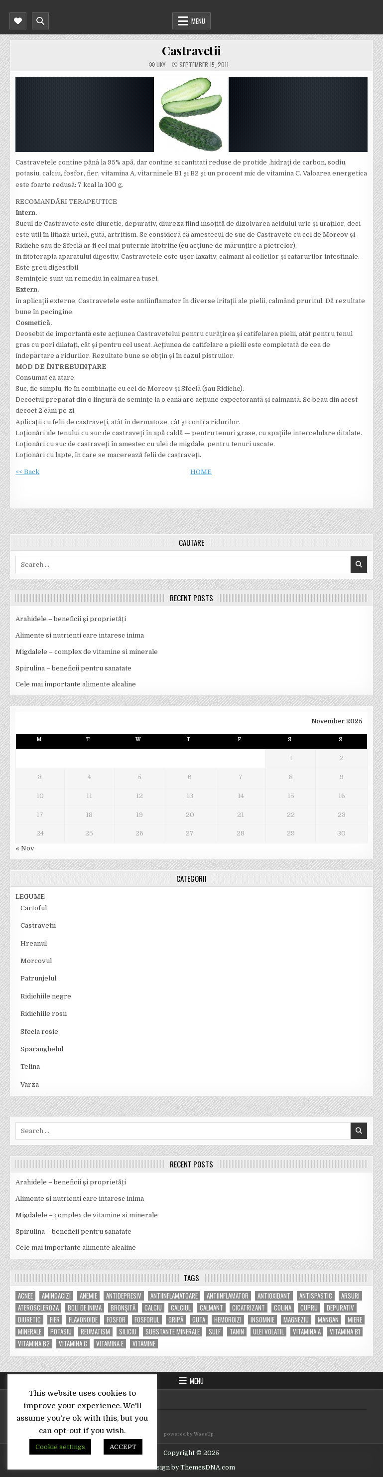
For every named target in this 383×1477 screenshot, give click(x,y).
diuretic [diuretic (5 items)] (29, 1319)
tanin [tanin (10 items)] (237, 1331)
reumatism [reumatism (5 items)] (95, 1331)
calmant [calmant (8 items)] (211, 1308)
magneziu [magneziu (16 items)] (296, 1319)
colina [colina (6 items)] (282, 1308)
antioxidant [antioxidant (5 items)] (273, 1296)
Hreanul (33, 943)
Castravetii (191, 50)
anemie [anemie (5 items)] (88, 1296)
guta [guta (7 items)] (198, 1319)
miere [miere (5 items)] (355, 1319)
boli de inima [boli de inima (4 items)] (85, 1308)
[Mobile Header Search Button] (40, 20)
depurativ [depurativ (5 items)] (340, 1308)
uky (160, 65)
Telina (30, 1066)
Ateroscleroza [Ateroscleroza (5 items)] (38, 1308)
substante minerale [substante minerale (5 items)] (172, 1331)
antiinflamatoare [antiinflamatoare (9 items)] (174, 1296)
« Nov (24, 848)
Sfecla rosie (39, 1031)
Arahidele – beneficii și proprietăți (70, 619)
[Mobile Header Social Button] (17, 20)
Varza (29, 1084)
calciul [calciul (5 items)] (181, 1308)
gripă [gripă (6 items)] (175, 1319)
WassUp (204, 1434)
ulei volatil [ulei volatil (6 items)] (268, 1331)
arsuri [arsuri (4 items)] (350, 1296)
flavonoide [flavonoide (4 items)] (83, 1319)
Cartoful (33, 908)
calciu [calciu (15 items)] (153, 1308)
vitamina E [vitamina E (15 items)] (110, 1343)
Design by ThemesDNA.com (191, 1467)
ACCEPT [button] (123, 1447)
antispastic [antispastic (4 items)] (315, 1296)
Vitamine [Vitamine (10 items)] (143, 1343)
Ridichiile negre (45, 996)
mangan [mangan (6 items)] (328, 1319)
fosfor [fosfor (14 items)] (116, 1319)
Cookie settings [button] (60, 1447)
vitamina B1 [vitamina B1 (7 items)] (345, 1331)
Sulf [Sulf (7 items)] (215, 1331)
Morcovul (36, 961)
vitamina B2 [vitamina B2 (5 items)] (34, 1343)
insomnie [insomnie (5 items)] (262, 1319)
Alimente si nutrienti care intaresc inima (79, 635)
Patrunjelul (38, 978)
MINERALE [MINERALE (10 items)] (29, 1331)
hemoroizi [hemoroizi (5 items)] (228, 1319)
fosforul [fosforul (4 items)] (146, 1319)
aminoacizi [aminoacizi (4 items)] (56, 1296)
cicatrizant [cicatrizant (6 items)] (248, 1308)
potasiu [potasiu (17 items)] (61, 1331)
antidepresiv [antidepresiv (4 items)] (123, 1296)
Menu (198, 21)
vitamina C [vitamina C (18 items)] (73, 1343)
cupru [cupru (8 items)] (309, 1308)
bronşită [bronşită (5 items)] (123, 1308)
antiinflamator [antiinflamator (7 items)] (228, 1296)
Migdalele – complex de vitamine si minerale (86, 652)
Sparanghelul (41, 1049)
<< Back (27, 472)
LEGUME (30, 896)
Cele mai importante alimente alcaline (75, 684)
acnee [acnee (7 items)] (25, 1296)
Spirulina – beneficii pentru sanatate (73, 668)
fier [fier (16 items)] (55, 1319)
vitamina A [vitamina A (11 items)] (307, 1331)
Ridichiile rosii (43, 1013)
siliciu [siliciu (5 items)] (127, 1331)
